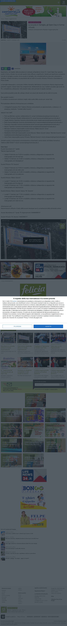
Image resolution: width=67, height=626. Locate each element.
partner (15, 301)
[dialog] (33, 313)
